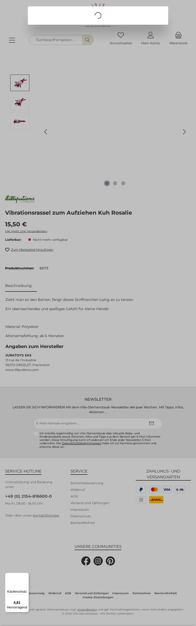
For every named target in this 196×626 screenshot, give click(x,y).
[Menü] (26, 576)
